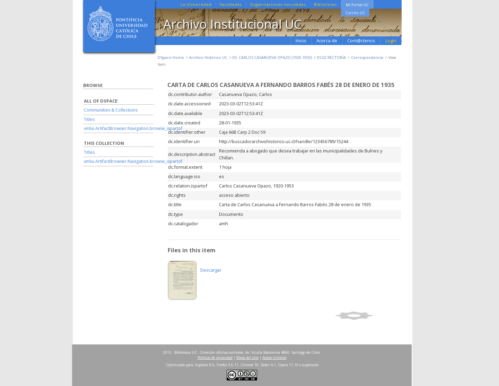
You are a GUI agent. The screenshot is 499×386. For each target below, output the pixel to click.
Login (390, 40)
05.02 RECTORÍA (331, 57)
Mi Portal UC (357, 4)
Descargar (210, 270)
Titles (89, 119)
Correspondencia (367, 57)
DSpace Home (171, 57)
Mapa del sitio (247, 357)
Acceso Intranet (274, 357)
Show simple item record (367, 316)
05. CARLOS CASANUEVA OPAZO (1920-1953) (272, 57)
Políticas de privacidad (215, 357)
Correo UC (355, 12)
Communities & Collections (111, 110)
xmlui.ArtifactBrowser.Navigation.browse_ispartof (133, 128)
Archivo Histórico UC (208, 57)
